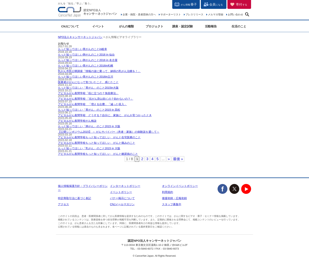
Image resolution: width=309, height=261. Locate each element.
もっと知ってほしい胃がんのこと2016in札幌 (85, 65)
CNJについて (70, 26)
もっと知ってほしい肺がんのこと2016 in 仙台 (86, 54)
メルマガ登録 (215, 14)
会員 (216, 4)
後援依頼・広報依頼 (174, 198)
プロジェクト (154, 26)
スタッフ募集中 (171, 204)
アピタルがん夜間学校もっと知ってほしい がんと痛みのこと (96, 142)
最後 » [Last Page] (178, 159)
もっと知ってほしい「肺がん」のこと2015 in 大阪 (89, 126)
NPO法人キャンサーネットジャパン (87, 13)
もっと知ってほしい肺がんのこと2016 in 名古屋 (87, 60)
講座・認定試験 (182, 26)
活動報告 (211, 26)
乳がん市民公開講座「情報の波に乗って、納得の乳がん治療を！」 (99, 71)
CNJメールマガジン (122, 204)
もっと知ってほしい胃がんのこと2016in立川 (85, 76)
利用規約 (167, 192)
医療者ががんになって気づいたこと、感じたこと (88, 82)
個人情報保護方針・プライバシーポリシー (83, 188)
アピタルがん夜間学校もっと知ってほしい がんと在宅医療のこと (99, 137)
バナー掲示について (122, 198)
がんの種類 (126, 26)
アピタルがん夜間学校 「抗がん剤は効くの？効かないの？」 (95, 98)
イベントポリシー (121, 192)
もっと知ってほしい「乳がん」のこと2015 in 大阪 (89, 148)
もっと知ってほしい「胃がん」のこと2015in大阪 (88, 87)
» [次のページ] (169, 159)
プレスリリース (194, 14)
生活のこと (239, 26)
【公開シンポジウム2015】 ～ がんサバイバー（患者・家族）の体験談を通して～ (108, 131)
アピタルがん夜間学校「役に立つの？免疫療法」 (88, 93)
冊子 (189, 4)
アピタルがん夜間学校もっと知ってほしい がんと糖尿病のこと (98, 153)
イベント (98, 26)
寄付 (241, 4)
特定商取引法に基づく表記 (74, 198)
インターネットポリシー (125, 186)
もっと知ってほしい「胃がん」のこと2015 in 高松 (89, 109)
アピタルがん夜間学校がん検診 (77, 120)
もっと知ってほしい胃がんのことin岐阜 (82, 49)
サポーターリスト (170, 14)
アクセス (63, 204)
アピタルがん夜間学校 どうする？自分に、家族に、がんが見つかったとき (105, 115)
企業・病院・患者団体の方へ (139, 14)
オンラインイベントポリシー (180, 186)
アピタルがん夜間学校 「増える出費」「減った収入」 (92, 104)
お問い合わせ (235, 14)
